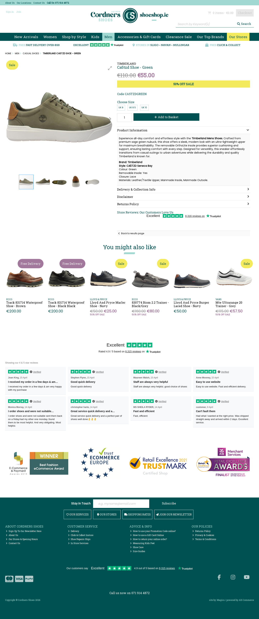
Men (108, 36)
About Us (10, 2)
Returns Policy (201, 531)
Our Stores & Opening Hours (22, 539)
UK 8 (121, 107)
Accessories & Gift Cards (139, 36)
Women (50, 36)
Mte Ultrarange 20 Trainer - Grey (228, 304)
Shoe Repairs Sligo (79, 539)
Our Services (77, 514)
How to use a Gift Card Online (147, 535)
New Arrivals (26, 36)
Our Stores (238, 36)
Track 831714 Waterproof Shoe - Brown (24, 304)
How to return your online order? (148, 539)
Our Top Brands (210, 36)
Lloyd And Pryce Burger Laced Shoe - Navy (191, 304)
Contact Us (39, 2)
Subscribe (169, 503)
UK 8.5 (132, 107)
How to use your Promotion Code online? (153, 531)
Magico (220, 599)
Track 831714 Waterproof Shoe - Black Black (66, 304)
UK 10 (144, 107)
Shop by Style (74, 36)
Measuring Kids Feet (142, 543)
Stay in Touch (80, 504)
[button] (110, 68)
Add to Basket (166, 117)
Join (18, 11)
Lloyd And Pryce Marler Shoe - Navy (107, 304)
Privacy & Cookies (203, 535)
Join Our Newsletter (174, 514)
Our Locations (24, 2)
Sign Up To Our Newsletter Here (23, 531)
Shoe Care (136, 547)
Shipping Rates (137, 514)
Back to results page (132, 233)
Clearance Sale (179, 36)
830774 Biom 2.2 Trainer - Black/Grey (150, 304)
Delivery (73, 531)
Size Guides (137, 551)
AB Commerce (246, 599)
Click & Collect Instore (80, 535)
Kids (95, 36)
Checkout (245, 13)
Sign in (10, 11)
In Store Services (78, 543)
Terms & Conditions (204, 539)
